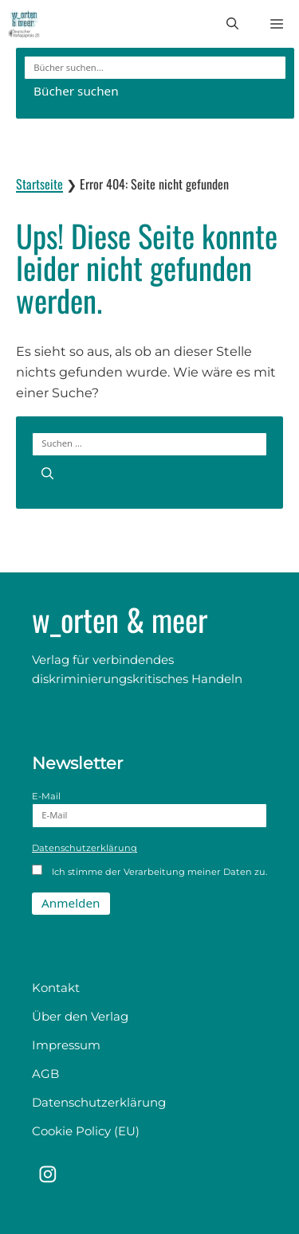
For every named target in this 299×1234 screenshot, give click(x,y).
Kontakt (56, 987)
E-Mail (149, 809)
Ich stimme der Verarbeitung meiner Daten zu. (149, 871)
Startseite (39, 183)
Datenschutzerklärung (84, 847)
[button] (232, 24)
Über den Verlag (80, 1016)
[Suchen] (47, 472)
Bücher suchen (76, 91)
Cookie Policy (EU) (86, 1130)
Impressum (66, 1044)
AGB (45, 1073)
